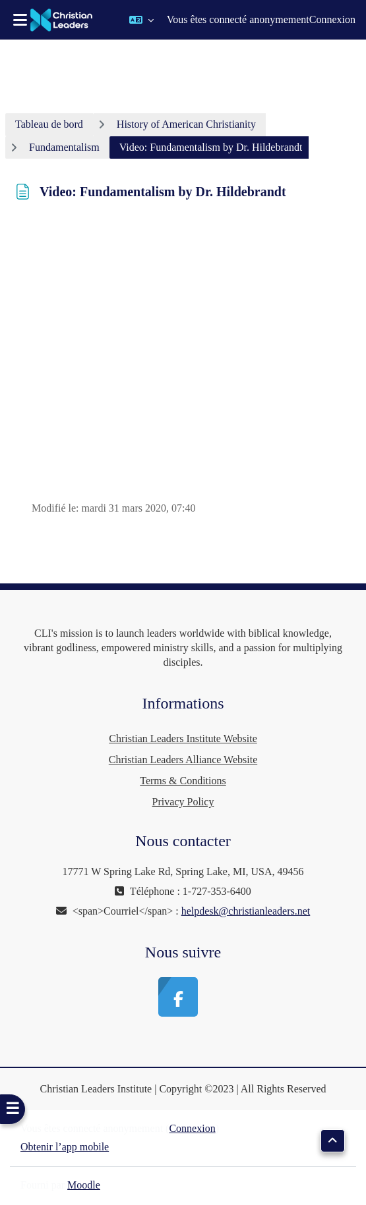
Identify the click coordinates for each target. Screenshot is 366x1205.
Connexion (332, 19)
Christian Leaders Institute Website (183, 738)
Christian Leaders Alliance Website (183, 759)
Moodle (83, 1185)
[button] (141, 20)
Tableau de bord (49, 124)
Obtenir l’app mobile (64, 1146)
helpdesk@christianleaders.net (246, 911)
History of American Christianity (186, 124)
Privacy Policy (183, 801)
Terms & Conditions (183, 780)
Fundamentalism (64, 147)
